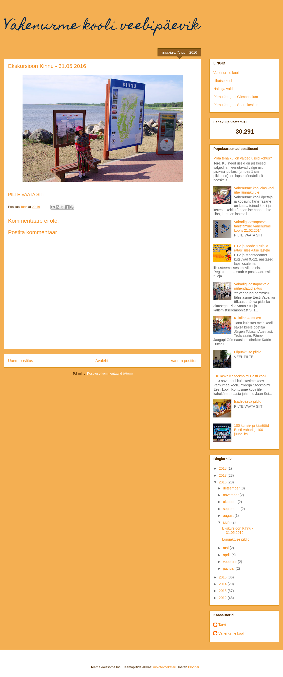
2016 (223, 482)
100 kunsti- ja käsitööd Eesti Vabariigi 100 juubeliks (251, 430)
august (228, 516)
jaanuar (229, 568)
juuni (227, 522)
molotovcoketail (164, 667)
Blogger (193, 667)
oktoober (230, 502)
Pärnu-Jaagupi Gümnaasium (235, 97)
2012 (223, 598)
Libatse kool (222, 81)
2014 (223, 584)
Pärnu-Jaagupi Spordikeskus (235, 105)
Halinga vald (223, 89)
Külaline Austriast (247, 318)
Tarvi (222, 625)
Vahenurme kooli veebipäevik (102, 26)
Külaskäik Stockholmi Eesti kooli (241, 376)
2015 (223, 577)
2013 (223, 591)
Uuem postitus (20, 361)
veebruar (230, 562)
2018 (223, 468)
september (231, 509)
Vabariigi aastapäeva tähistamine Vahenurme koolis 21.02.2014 (252, 226)
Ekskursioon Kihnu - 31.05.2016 (237, 530)
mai (226, 548)
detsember (231, 488)
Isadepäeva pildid (247, 401)
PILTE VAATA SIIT (26, 194)
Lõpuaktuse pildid (247, 352)
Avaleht (101, 361)
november (231, 495)
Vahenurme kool (226, 73)
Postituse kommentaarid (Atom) (110, 373)
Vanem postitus (184, 361)
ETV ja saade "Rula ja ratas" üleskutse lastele (252, 248)
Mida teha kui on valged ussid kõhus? (242, 158)
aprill (227, 555)
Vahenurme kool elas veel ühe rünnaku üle (254, 190)
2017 (223, 475)
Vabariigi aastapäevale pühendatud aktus (251, 286)
